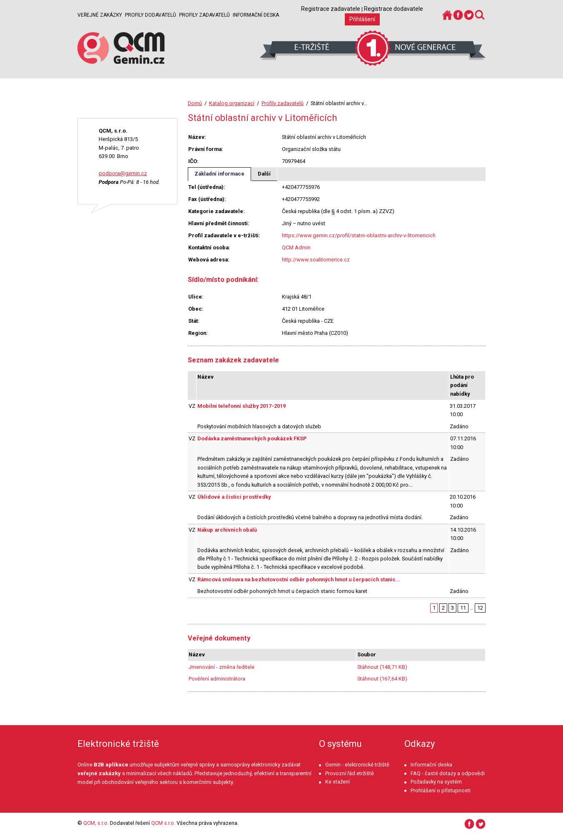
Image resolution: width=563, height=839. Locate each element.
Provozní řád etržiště (349, 773)
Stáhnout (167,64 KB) (382, 679)
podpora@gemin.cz (123, 173)
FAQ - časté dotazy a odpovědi (448, 773)
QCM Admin (296, 247)
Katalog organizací (231, 103)
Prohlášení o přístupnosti (441, 790)
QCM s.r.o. (163, 823)
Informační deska (256, 15)
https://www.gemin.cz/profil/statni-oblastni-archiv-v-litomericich (359, 235)
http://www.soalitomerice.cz (316, 259)
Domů (195, 103)
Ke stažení (337, 782)
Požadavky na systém (436, 782)
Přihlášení (362, 19)
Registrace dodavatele (393, 8)
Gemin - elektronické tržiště (357, 764)
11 (463, 608)
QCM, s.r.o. (96, 823)
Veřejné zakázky (99, 15)
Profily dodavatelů (150, 15)
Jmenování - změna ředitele (221, 667)
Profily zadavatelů (204, 15)
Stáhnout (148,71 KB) (382, 667)
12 (480, 608)
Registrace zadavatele (330, 8)
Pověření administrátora (217, 679)
